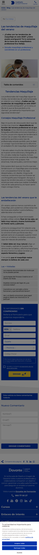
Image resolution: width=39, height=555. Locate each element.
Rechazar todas (19, 548)
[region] (19, 538)
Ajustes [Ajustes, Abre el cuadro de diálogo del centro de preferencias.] (19, 552)
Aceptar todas (19, 543)
